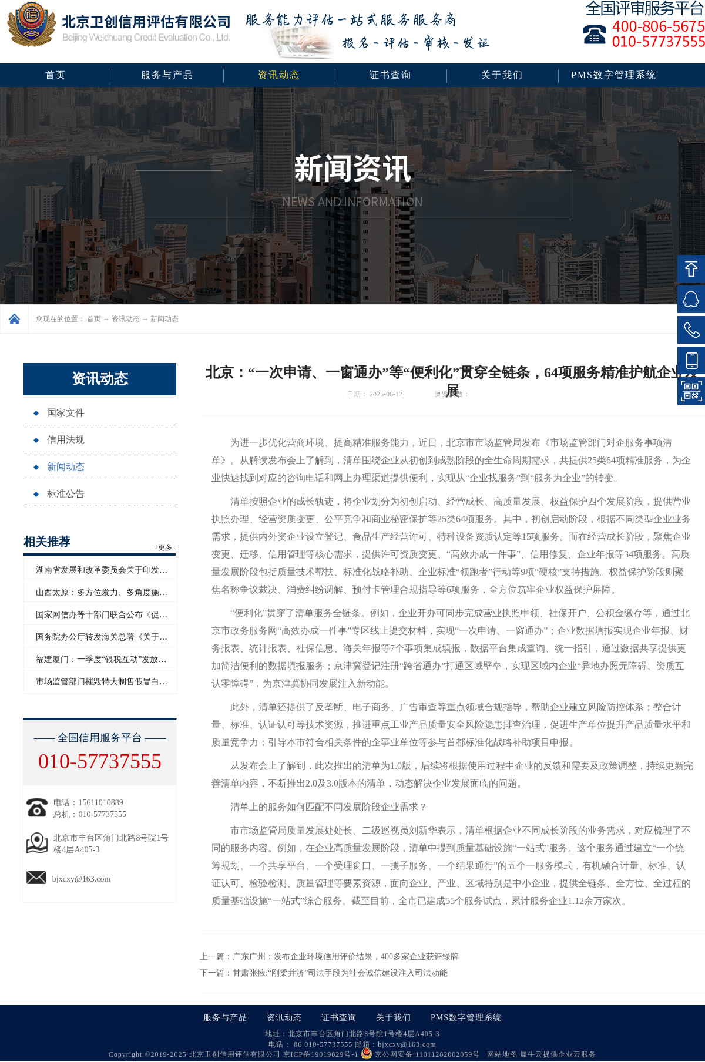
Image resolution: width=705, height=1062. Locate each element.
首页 (55, 75)
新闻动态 (164, 319)
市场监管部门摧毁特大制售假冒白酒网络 (110, 681)
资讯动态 (126, 319)
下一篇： (324, 973)
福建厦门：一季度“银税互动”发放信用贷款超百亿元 (130, 659)
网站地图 (500, 1054)
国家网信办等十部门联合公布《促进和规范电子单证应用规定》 (151, 614)
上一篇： (329, 956)
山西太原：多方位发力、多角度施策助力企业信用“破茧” (138, 592)
